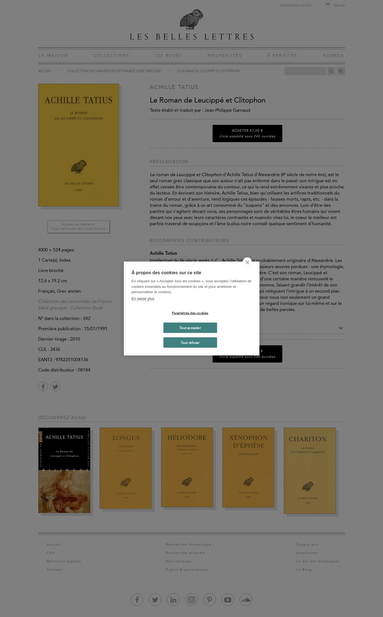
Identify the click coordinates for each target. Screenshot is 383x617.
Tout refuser (190, 342)
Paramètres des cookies (190, 313)
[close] (247, 262)
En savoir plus (143, 298)
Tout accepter (190, 328)
